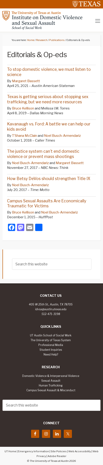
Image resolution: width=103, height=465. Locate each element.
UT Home (10, 451)
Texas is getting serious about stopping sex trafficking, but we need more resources (47, 99)
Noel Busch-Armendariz (62, 136)
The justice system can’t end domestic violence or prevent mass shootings (43, 154)
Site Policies (59, 451)
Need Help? (51, 354)
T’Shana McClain (24, 136)
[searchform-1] (51, 264)
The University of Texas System (51, 340)
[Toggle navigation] (97, 21)
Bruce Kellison (23, 108)
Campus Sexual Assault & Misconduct (50, 390)
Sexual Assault (50, 380)
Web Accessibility (79, 451)
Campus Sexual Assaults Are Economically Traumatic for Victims (46, 203)
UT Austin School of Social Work (50, 335)
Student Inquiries (50, 349)
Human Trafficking (51, 385)
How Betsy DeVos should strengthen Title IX (48, 178)
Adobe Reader (57, 456)
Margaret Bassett (26, 81)
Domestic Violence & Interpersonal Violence (50, 376)
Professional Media (50, 345)
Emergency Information (33, 451)
